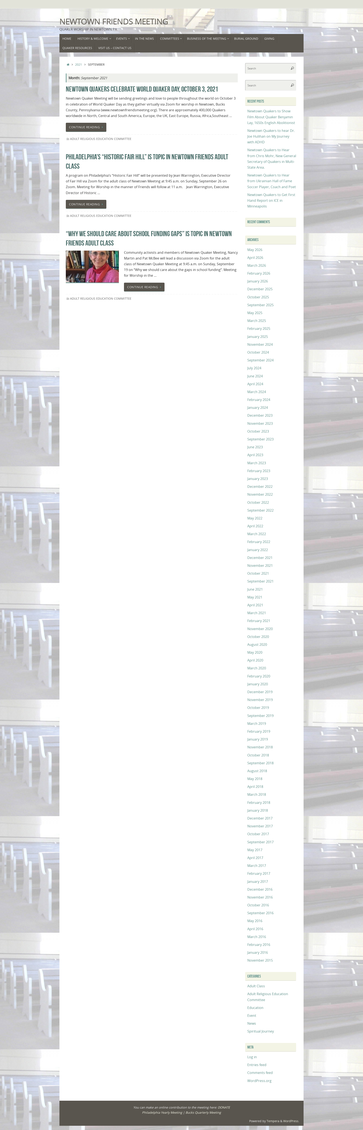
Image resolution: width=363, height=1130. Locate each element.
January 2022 (257, 549)
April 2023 (255, 455)
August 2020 (257, 644)
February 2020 (258, 676)
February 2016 (258, 944)
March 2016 (256, 936)
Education (255, 1007)
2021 (78, 64)
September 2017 (260, 842)
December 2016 (260, 889)
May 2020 (254, 652)
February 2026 (258, 273)
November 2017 (260, 826)
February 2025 (258, 328)
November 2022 (260, 494)
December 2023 (260, 415)
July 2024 (254, 368)
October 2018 (258, 755)
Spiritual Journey (260, 1031)
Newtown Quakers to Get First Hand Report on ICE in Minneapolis (271, 200)
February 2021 (258, 620)
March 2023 (256, 463)
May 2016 (254, 920)
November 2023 (260, 423)
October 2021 (258, 573)
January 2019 (257, 739)
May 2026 (254, 249)
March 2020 (256, 668)
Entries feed (256, 1064)
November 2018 (260, 747)
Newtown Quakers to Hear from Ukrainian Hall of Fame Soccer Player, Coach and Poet (271, 181)
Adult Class (256, 986)
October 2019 (258, 707)
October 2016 (258, 905)
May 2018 (254, 778)
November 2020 (260, 628)
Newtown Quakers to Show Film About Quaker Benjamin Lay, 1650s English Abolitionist (271, 117)
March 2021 (256, 613)
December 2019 (260, 692)
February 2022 (258, 541)
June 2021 (255, 589)
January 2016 (257, 952)
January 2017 (257, 881)
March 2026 (256, 265)
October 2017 (258, 834)
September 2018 (260, 763)
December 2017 (260, 818)
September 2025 (260, 305)
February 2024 (258, 399)
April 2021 (255, 605)
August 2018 (257, 771)
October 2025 (258, 297)
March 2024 (256, 391)
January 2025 (257, 336)
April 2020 (255, 660)
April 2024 (255, 384)
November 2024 (260, 344)
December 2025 (260, 289)
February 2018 (258, 802)
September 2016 (260, 913)
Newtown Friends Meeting (113, 21)
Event (251, 1015)
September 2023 (260, 439)
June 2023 (255, 447)
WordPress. (291, 1121)
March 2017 (256, 865)
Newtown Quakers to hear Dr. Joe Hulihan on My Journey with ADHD (271, 136)
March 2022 (256, 534)
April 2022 (255, 526)
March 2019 (256, 723)
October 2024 (258, 352)
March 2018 (256, 794)
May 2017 (254, 850)
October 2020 (258, 636)
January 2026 (257, 281)
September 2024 (260, 360)
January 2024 (257, 407)
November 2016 (260, 897)
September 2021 (260, 581)
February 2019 (258, 731)
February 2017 (258, 873)
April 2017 (255, 857)
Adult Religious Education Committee (100, 139)
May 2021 (254, 597)
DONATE (224, 1107)
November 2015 (260, 960)
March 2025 (256, 320)
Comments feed (260, 1072)
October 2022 (258, 502)
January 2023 (257, 478)
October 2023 (258, 431)
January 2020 (257, 684)
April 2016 (255, 929)
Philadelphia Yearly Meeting (162, 1112)
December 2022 (260, 486)
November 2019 (260, 699)
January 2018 (257, 810)
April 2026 (255, 257)
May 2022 (254, 518)
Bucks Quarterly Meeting (203, 1112)
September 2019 (260, 715)
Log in (252, 1057)
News (251, 1023)
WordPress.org (259, 1080)
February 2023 (258, 470)
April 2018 (255, 786)
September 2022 (260, 510)
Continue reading (87, 127)
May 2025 (254, 312)
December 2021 (260, 557)
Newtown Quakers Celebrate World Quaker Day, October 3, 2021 (142, 89)
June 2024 (255, 376)
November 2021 (260, 565)
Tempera (273, 1121)
